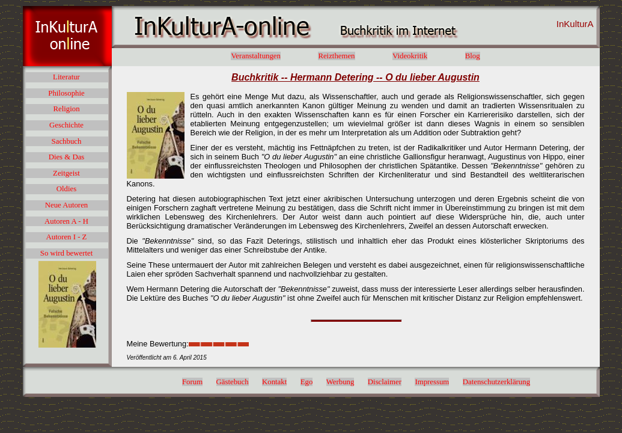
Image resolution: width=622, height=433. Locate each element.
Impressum (432, 382)
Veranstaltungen (255, 56)
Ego (306, 382)
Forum (192, 382)
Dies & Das (67, 157)
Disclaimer (384, 382)
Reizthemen (336, 56)
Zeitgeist (66, 173)
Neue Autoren (66, 205)
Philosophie (66, 93)
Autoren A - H (66, 221)
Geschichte (66, 125)
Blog (472, 56)
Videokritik (409, 56)
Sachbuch (67, 141)
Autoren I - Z (66, 237)
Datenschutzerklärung (496, 382)
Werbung (340, 382)
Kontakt (274, 382)
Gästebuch (232, 382)
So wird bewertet (66, 253)
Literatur (66, 77)
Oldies (66, 189)
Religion (66, 109)
